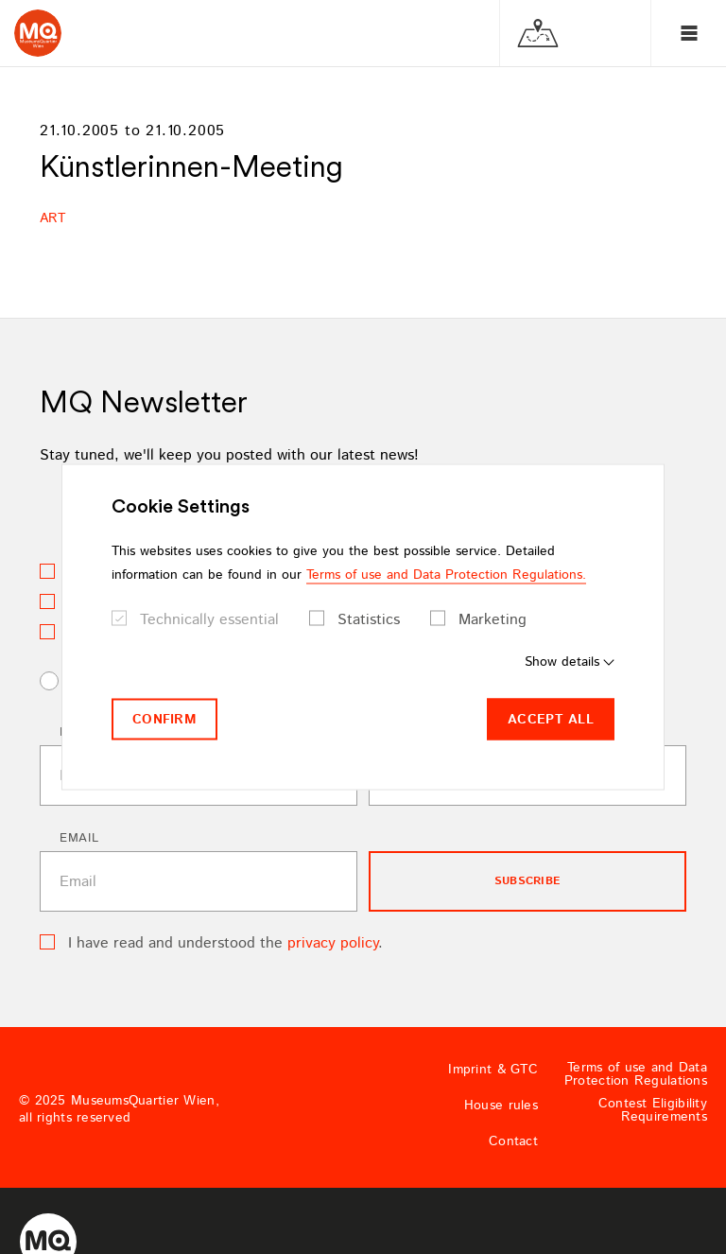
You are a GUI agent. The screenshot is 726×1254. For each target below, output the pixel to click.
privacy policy (332, 943)
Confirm (164, 718)
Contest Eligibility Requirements (652, 1110)
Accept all (551, 718)
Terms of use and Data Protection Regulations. (446, 574)
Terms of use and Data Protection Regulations (635, 1074)
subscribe (527, 881)
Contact (513, 1141)
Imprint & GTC (493, 1069)
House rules (501, 1105)
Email (79, 838)
